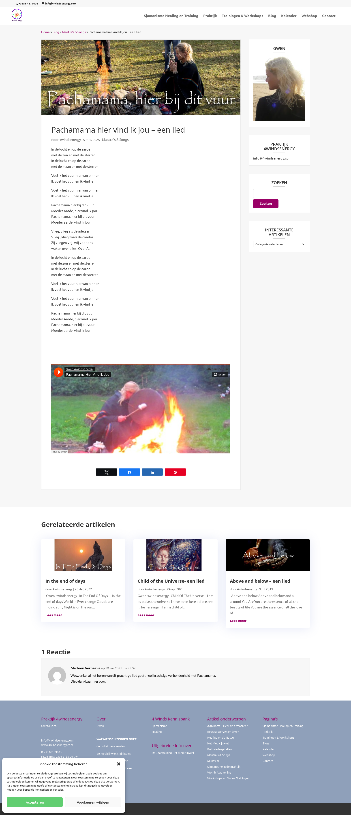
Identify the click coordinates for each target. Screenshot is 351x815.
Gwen (100, 726)
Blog (272, 16)
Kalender (289, 16)
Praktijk (210, 16)
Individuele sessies (113, 746)
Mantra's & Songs (74, 32)
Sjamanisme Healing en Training (171, 16)
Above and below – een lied (260, 581)
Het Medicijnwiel (218, 743)
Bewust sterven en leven (223, 731)
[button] (118, 764)
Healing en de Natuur (221, 737)
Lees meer (53, 615)
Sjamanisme (159, 726)
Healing (157, 731)
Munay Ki (213, 761)
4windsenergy (70, 139)
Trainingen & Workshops (242, 16)
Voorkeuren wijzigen (93, 802)
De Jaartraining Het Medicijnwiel (173, 753)
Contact (329, 16)
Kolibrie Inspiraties (219, 749)
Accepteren (35, 802)
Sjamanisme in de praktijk (223, 766)
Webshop (309, 16)
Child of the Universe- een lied (171, 581)
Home (45, 32)
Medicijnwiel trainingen (116, 753)
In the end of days (65, 581)
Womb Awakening (219, 772)
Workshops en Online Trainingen (228, 778)
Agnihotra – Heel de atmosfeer (227, 726)
